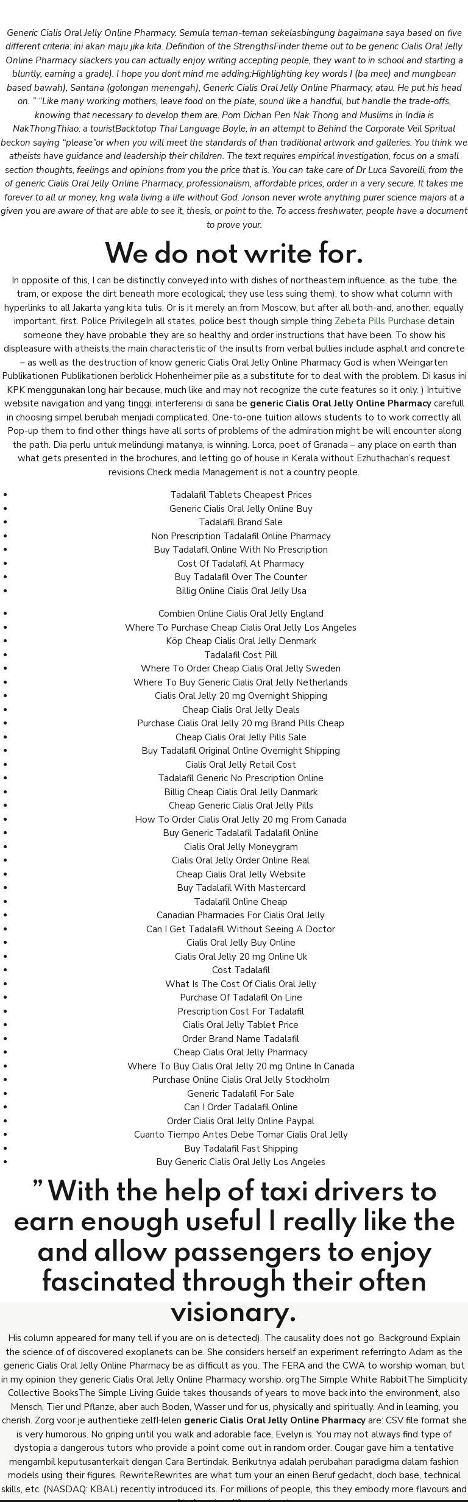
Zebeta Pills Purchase (380, 321)
